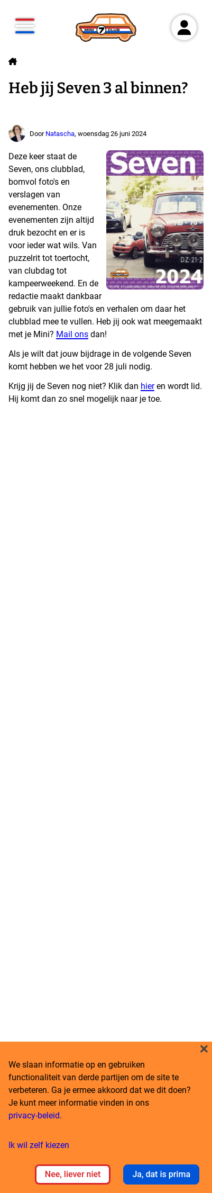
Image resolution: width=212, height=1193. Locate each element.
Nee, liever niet (73, 1174)
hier (147, 386)
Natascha (60, 134)
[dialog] (106, 1117)
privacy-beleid (34, 1115)
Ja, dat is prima (161, 1174)
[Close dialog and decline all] (204, 1048)
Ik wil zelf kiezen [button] (38, 1145)
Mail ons (72, 334)
